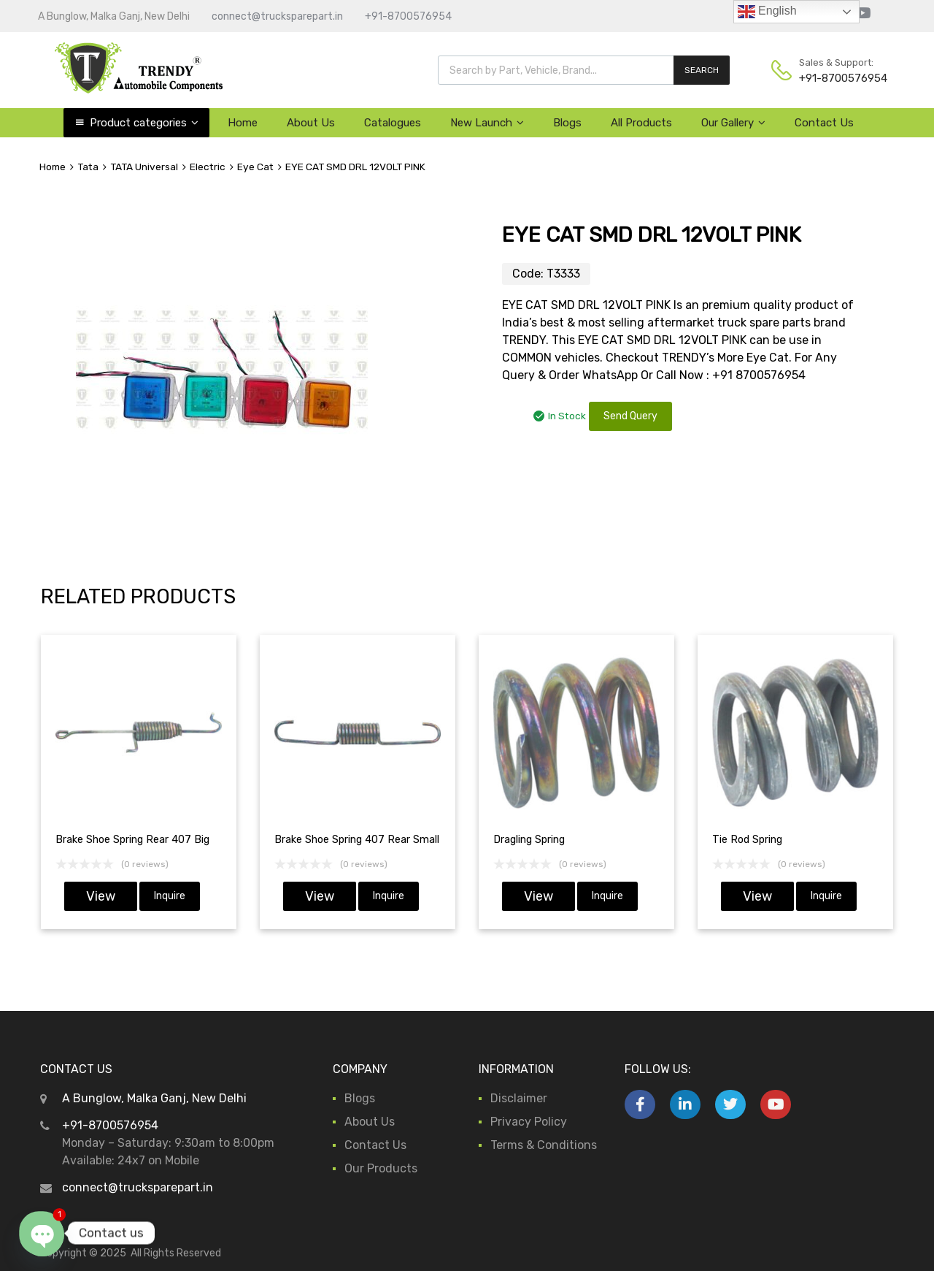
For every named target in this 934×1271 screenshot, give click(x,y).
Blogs (567, 122)
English (767, 11)
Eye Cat (255, 166)
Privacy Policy (528, 1122)
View (100, 896)
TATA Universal (144, 166)
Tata (88, 166)
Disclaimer (518, 1098)
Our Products (380, 1168)
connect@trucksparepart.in (277, 16)
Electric (207, 166)
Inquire (169, 896)
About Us (311, 122)
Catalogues (392, 122)
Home (243, 122)
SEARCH (701, 70)
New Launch (487, 122)
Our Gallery (733, 122)
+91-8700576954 (408, 16)
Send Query (630, 416)
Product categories (144, 122)
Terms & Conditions (543, 1145)
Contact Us (824, 122)
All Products (641, 122)
